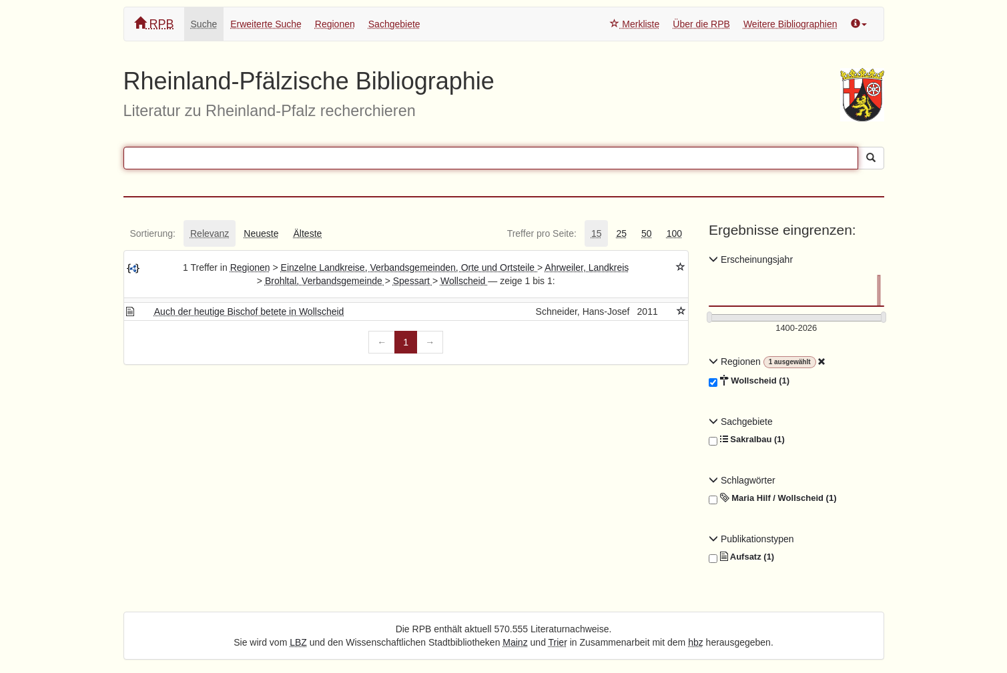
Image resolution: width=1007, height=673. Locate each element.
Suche (204, 24)
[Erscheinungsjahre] (796, 328)
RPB (154, 24)
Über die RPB (701, 24)
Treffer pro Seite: (542, 233)
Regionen (335, 24)
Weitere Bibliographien (790, 24)
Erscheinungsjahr (751, 259)
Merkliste (634, 24)
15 (596, 233)
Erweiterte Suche (266, 24)
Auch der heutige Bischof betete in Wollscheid (249, 311)
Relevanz (209, 233)
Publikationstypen (751, 539)
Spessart (412, 280)
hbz (695, 642)
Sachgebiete (394, 24)
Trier (558, 642)
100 (674, 233)
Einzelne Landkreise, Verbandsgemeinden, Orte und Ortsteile (409, 267)
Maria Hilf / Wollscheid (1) (772, 498)
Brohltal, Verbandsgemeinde (325, 280)
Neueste (261, 233)
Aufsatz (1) (741, 557)
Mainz (514, 642)
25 (621, 233)
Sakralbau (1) (747, 440)
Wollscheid (464, 280)
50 (646, 233)
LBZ (298, 642)
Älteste (308, 233)
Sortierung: (153, 233)
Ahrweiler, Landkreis (587, 267)
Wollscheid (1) (749, 381)
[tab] (152, 233)
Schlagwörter (742, 480)
